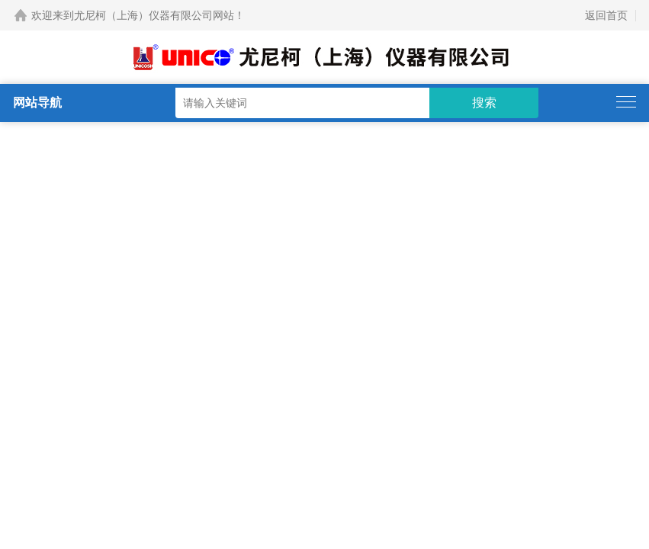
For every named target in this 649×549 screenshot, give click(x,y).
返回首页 (606, 15)
